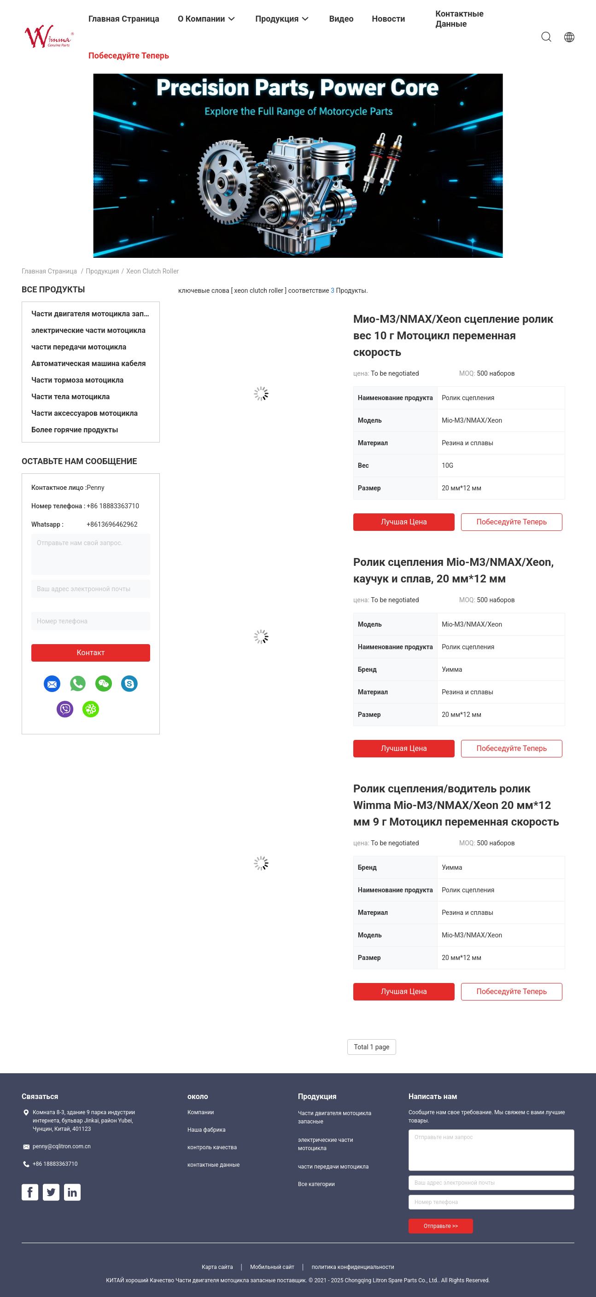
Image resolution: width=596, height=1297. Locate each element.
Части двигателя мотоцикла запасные (90, 313)
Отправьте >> (441, 1226)
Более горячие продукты (74, 429)
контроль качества (212, 1147)
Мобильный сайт (272, 1267)
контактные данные (213, 1165)
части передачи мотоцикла (78, 347)
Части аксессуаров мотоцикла (84, 413)
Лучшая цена (404, 522)
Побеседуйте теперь (511, 522)
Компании (200, 1112)
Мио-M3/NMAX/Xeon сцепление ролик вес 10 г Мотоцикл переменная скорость (453, 336)
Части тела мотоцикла (70, 396)
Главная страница (49, 271)
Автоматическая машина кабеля (88, 363)
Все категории (316, 1184)
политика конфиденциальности (353, 1267)
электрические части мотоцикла (88, 330)
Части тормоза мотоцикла (77, 380)
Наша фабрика (206, 1130)
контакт (90, 652)
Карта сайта (217, 1267)
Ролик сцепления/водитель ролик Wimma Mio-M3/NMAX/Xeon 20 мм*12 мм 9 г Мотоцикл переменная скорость (456, 805)
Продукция (102, 271)
